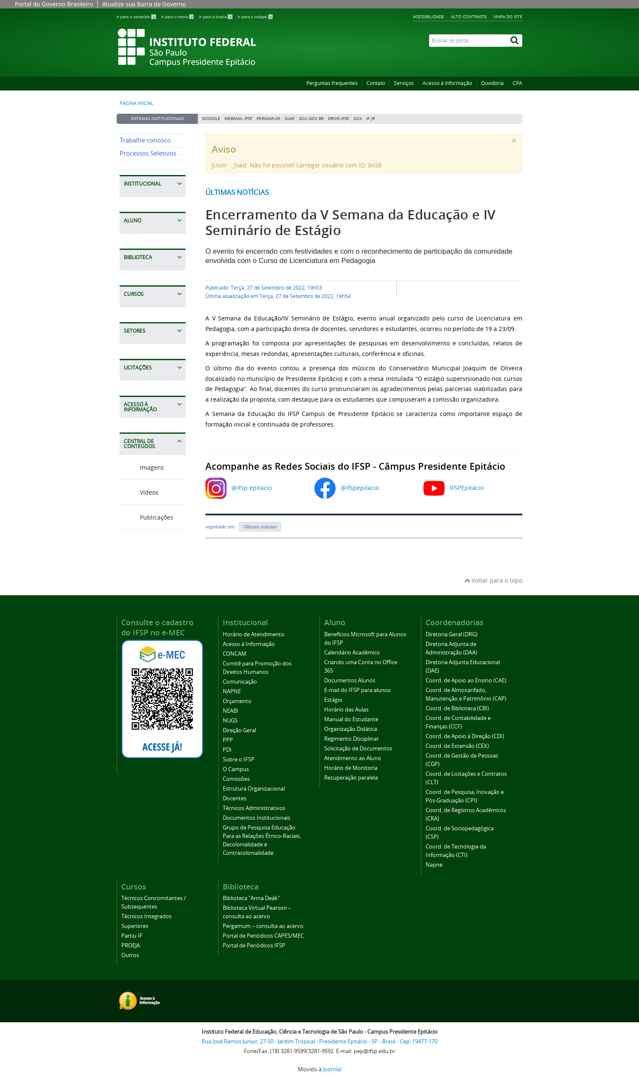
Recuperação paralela (351, 777)
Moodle (211, 118)
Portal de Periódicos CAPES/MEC (263, 935)
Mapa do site (508, 16)
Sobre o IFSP (238, 759)
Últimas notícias (237, 192)
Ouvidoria (492, 83)
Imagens (142, 467)
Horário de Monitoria (350, 768)
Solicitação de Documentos (358, 748)
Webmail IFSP (238, 118)
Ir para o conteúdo (137, 16)
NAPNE (232, 691)
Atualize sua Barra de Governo (144, 4)
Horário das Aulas (346, 709)
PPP (228, 740)
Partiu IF (131, 935)
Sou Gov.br (311, 118)
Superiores (134, 926)
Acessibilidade (428, 16)
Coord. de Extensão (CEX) (457, 746)
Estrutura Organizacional (254, 788)
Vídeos (139, 492)
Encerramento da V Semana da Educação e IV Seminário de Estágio (350, 222)
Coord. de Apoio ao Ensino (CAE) (466, 680)
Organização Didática (350, 729)
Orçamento (237, 701)
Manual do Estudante (351, 719)
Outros (130, 955)
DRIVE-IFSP (338, 118)
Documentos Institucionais (256, 817)
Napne (434, 864)
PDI (227, 749)
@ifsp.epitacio (252, 488)
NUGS (230, 720)
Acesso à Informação (447, 83)
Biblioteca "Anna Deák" (251, 898)
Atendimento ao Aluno (352, 758)
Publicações (146, 517)
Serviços (404, 83)
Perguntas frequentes (332, 83)
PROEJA (130, 945)
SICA (357, 118)
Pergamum (268, 118)
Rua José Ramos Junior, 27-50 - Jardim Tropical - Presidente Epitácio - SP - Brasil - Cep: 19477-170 (319, 1041)
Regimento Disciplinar (351, 738)
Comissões (236, 779)
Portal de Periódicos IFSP (254, 945)
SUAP (289, 118)
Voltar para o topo (493, 580)
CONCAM (234, 653)
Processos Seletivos (148, 153)
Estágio (333, 699)
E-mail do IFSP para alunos (357, 690)
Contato (375, 83)
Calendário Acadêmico (352, 652)
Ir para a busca (216, 16)
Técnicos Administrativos (254, 808)
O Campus (236, 769)
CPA (517, 83)
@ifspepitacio (360, 488)
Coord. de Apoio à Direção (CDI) (465, 736)
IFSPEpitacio (466, 488)
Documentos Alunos (349, 680)
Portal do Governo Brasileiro (54, 4)
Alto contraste (469, 16)
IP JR (370, 118)
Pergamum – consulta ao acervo (263, 926)
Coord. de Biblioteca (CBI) (457, 708)
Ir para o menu (178, 16)
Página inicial (136, 103)
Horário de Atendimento (253, 634)
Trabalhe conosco (145, 140)
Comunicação (240, 681)
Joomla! (332, 1069)
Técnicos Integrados (146, 916)
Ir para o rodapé (255, 16)
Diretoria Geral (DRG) (452, 634)
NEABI (230, 710)
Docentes (234, 798)
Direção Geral (239, 730)
